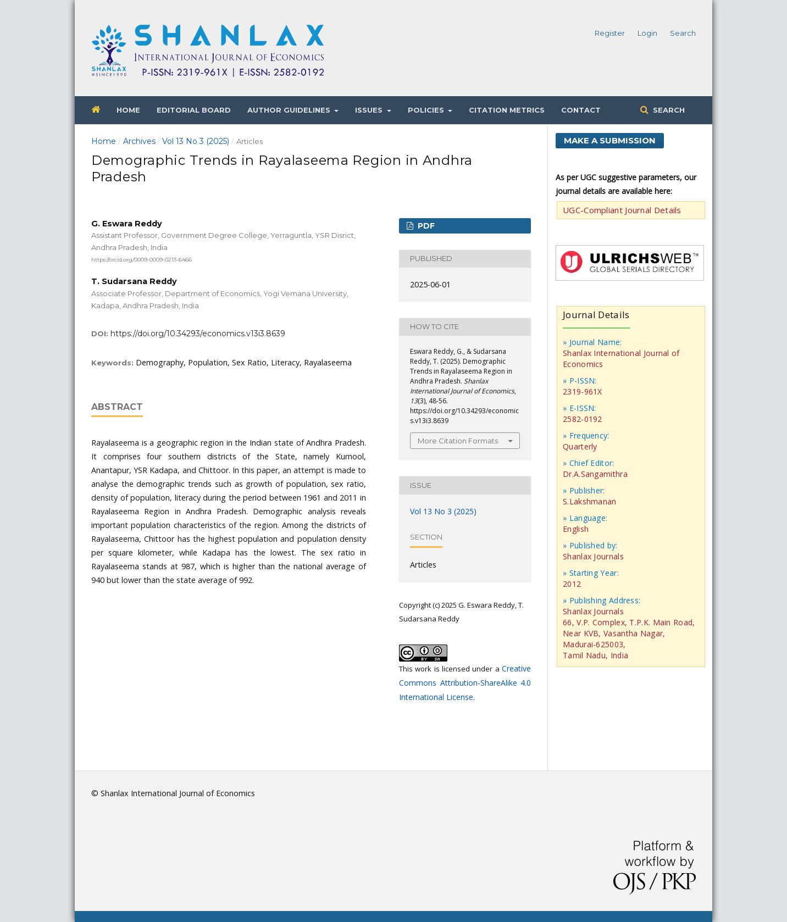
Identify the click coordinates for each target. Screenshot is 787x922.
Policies (427, 109)
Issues (370, 109)
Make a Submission (610, 140)
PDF (425, 226)
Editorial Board (194, 109)
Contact (581, 109)
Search (668, 109)
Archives (139, 141)
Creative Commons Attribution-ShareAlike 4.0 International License (465, 682)
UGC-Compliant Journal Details (622, 209)
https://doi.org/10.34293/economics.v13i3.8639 (197, 333)
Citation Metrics (507, 109)
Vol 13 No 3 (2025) (195, 141)
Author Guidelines (289, 109)
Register (610, 33)
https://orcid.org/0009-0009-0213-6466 (141, 259)
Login (647, 33)
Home (128, 109)
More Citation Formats (458, 440)
